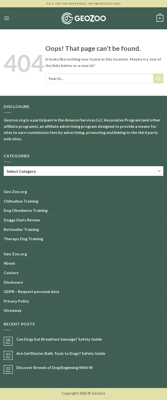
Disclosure (13, 282)
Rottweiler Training (21, 229)
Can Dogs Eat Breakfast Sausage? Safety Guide (59, 339)
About (9, 263)
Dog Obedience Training (26, 210)
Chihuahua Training (21, 201)
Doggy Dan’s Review (22, 219)
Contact (11, 272)
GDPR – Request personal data (31, 291)
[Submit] (158, 78)
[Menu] (7, 18)
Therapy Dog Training (23, 238)
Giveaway (13, 310)
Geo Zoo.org (15, 191)
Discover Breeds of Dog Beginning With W (54, 367)
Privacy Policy (16, 301)
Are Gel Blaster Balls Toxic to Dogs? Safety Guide (60, 353)
